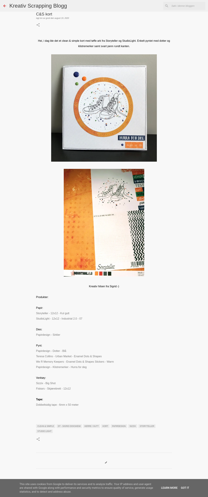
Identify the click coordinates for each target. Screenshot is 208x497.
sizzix (132, 426)
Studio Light (44, 431)
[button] (38, 25)
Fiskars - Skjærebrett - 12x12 (53, 388)
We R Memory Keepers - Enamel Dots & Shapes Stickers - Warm (75, 361)
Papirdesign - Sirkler (48, 334)
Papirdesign (119, 426)
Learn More (169, 487)
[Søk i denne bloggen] (187, 6)
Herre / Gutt (92, 426)
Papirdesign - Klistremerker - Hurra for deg (61, 367)
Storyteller (147, 426)
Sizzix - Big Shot (46, 383)
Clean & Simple (45, 426)
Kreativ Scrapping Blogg (38, 6)
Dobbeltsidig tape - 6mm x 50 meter (57, 404)
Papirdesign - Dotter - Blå (51, 350)
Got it (185, 487)
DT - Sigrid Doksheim (69, 426)
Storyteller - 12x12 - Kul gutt (52, 313)
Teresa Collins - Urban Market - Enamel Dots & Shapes (69, 356)
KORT (105, 426)
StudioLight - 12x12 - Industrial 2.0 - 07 (59, 318)
